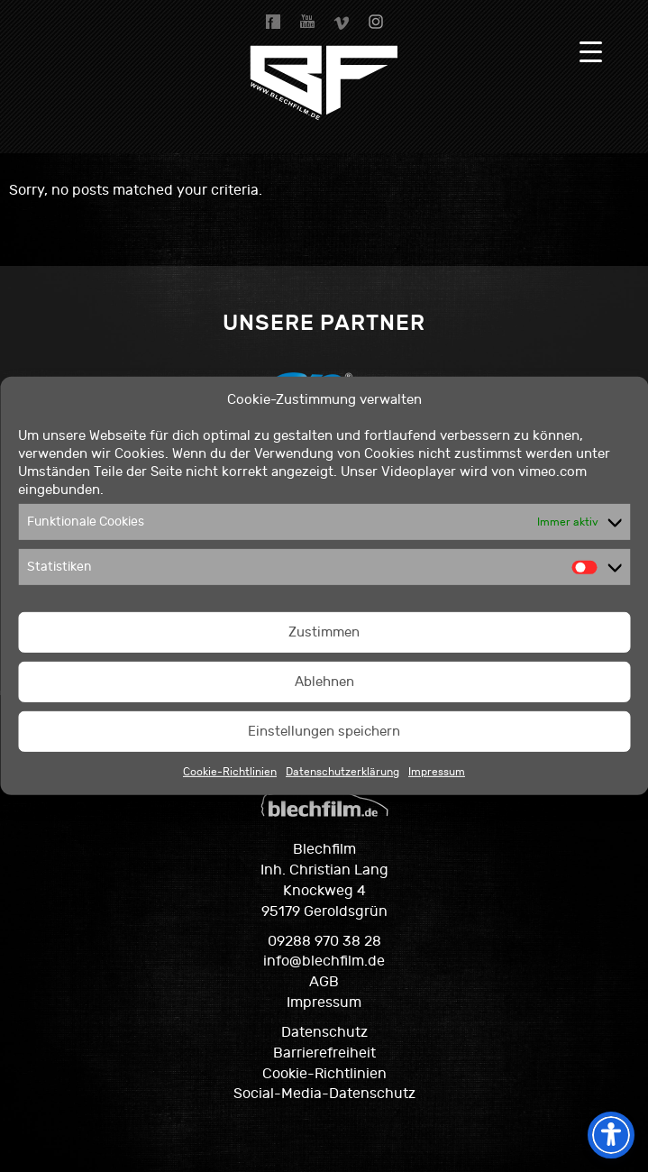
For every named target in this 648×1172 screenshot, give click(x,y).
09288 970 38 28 (324, 941)
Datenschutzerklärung (342, 771)
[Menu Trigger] (591, 52)
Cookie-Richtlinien (230, 771)
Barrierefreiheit (324, 1053)
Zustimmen (324, 632)
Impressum (436, 771)
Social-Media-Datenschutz (324, 1093)
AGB (324, 982)
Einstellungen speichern (324, 731)
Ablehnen (324, 682)
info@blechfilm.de (324, 961)
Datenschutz (324, 1032)
